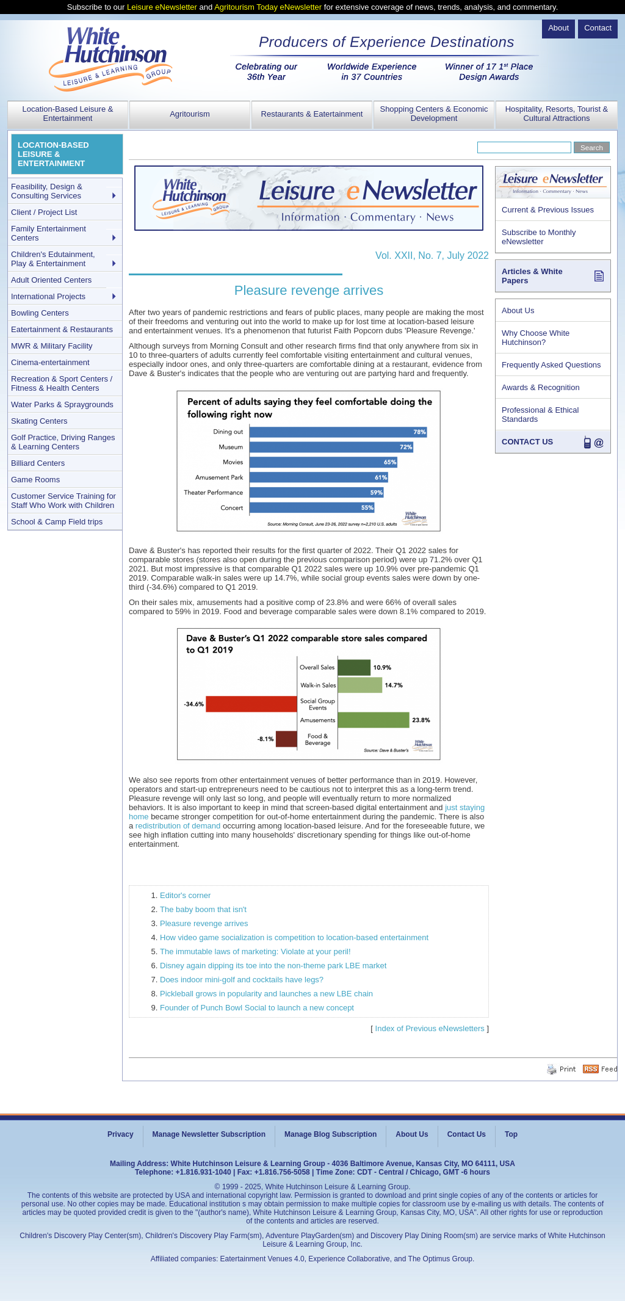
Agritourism (190, 113)
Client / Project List (44, 212)
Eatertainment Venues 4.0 (262, 1259)
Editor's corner (185, 895)
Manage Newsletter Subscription (209, 1134)
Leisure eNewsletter (162, 7)
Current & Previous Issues (548, 209)
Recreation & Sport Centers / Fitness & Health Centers (61, 383)
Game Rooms (35, 479)
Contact (598, 27)
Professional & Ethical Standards (540, 414)
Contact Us (466, 1134)
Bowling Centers (40, 312)
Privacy (120, 1134)
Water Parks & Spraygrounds (62, 404)
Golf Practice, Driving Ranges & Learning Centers (63, 442)
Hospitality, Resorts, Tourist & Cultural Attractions (557, 113)
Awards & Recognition (541, 387)
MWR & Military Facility (52, 345)
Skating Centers (39, 421)
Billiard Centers (38, 463)
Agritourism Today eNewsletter (268, 7)
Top (511, 1134)
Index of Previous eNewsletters (430, 1028)
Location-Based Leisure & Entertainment (68, 113)
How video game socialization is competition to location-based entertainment (294, 937)
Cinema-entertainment (50, 362)
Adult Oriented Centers (51, 279)
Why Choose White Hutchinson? (535, 337)
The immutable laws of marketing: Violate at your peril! (255, 951)
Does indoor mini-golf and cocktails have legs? (241, 979)
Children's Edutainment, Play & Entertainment (53, 259)
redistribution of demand (177, 825)
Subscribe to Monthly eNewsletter (539, 237)
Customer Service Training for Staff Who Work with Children (63, 500)
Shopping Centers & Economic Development (434, 113)
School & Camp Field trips (57, 521)
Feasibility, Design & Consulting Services (46, 191)
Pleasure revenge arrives (204, 923)
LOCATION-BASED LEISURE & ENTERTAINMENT (53, 154)
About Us (518, 310)
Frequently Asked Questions (551, 364)
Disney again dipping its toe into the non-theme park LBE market (273, 965)
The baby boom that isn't (203, 909)
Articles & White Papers (532, 276)
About (558, 27)
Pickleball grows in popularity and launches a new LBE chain (266, 993)
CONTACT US (527, 441)
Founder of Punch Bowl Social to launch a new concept (257, 1007)
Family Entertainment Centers (48, 233)
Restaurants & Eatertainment (312, 113)
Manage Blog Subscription (330, 1134)
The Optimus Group (440, 1259)
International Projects (48, 296)
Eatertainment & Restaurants (62, 329)
